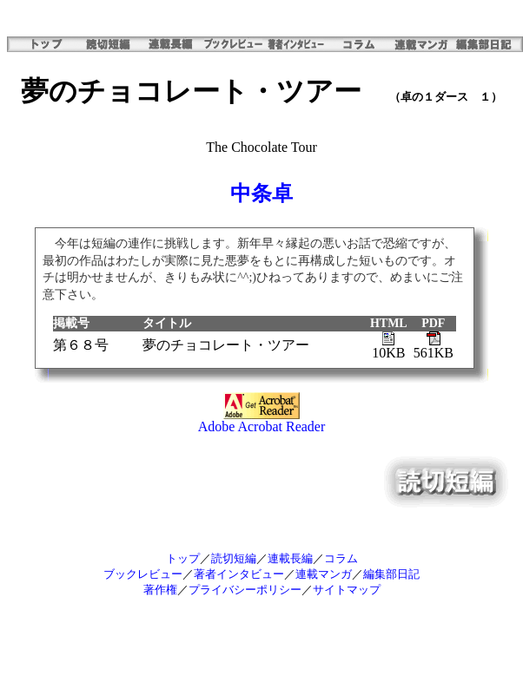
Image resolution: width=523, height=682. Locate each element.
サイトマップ (347, 589)
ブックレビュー (142, 573)
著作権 (160, 589)
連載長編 (290, 558)
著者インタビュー (239, 573)
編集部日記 (391, 573)
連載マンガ (323, 573)
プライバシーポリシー (245, 589)
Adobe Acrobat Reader (262, 420)
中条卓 (261, 193)
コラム (341, 558)
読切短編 (233, 558)
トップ (183, 558)
